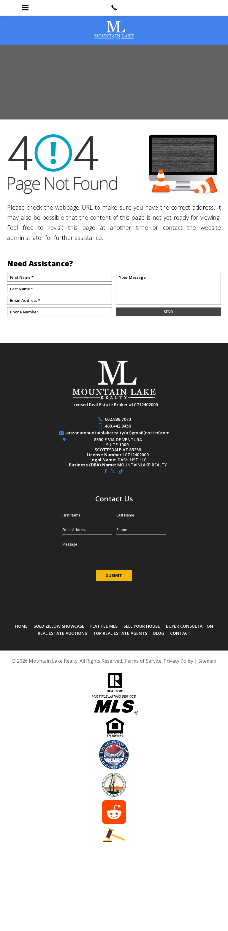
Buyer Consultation (189, 626)
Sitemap (207, 661)
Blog (158, 633)
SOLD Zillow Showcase (59, 626)
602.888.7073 (118, 419)
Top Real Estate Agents (120, 633)
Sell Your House (142, 626)
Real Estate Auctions (62, 633)
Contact (180, 633)
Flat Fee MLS (104, 626)
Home (21, 626)
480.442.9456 (118, 425)
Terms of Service (143, 661)
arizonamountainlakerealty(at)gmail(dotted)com (118, 432)
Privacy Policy (178, 661)
